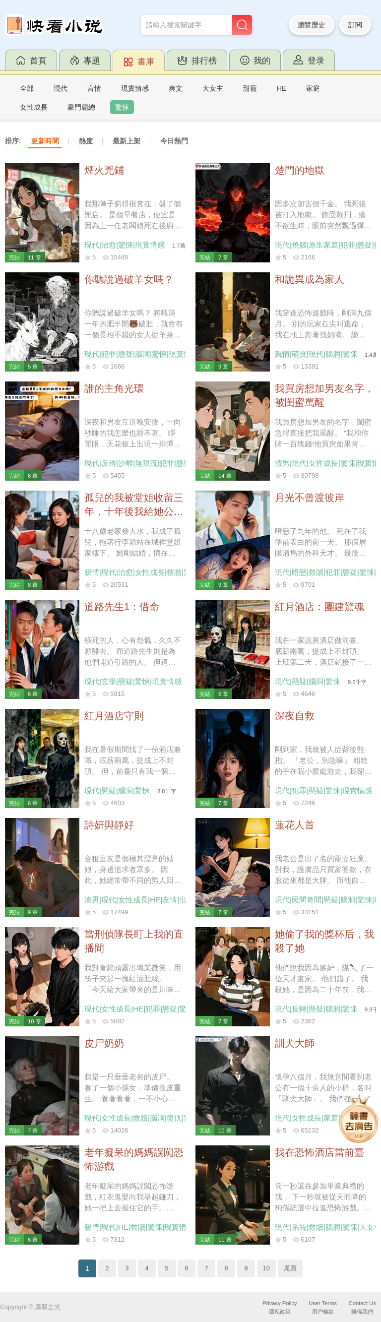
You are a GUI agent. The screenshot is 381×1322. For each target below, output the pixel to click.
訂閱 (355, 25)
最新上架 (126, 141)
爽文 (176, 88)
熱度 (86, 141)
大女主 (212, 88)
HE (281, 88)
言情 (94, 88)
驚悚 (122, 107)
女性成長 (34, 107)
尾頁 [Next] (290, 1268)
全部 (27, 88)
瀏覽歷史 (311, 25)
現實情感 (135, 88)
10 (266, 1268)
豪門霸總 (81, 107)
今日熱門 (174, 141)
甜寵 (250, 88)
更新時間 (45, 141)
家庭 (313, 88)
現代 (60, 88)
